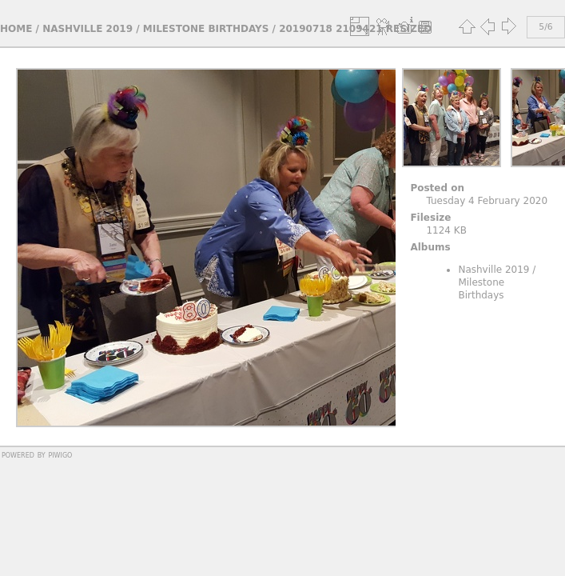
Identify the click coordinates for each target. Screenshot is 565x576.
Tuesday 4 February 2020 (486, 200)
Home (16, 28)
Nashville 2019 (87, 28)
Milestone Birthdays (206, 28)
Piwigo (60, 454)
